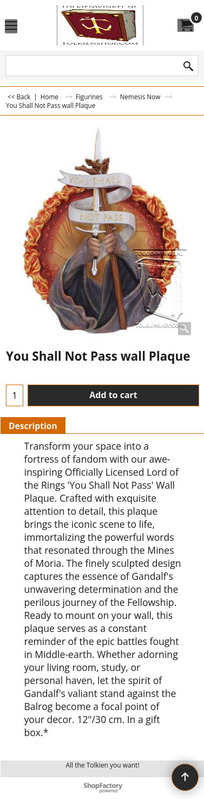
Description (33, 426)
